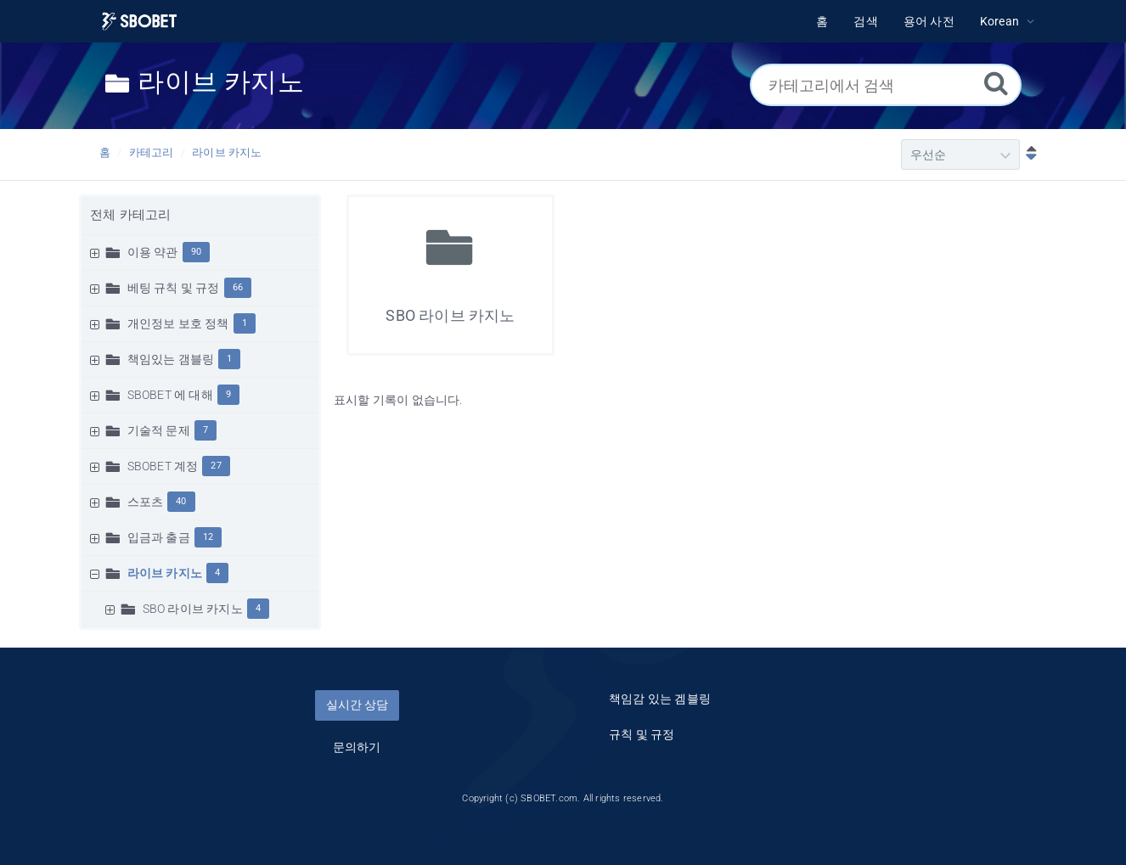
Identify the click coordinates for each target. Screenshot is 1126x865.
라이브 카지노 (227, 152)
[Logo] (139, 22)
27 (216, 465)
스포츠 (145, 501)
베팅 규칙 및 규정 (173, 288)
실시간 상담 (357, 704)
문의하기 (357, 747)
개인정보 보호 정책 (178, 323)
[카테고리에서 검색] (886, 85)
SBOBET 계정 (163, 466)
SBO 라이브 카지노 (193, 608)
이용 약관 (152, 252)
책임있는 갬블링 (171, 359)
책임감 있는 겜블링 (660, 698)
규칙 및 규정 (641, 734)
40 (181, 501)
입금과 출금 (158, 537)
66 (238, 287)
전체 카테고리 (130, 214)
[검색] (996, 83)
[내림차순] (1027, 154)
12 (208, 536)
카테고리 (151, 152)
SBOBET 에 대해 (170, 395)
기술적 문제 (158, 430)
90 (196, 251)
